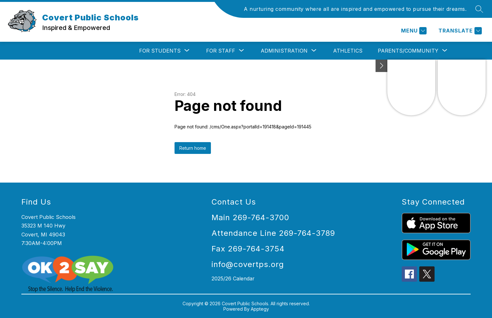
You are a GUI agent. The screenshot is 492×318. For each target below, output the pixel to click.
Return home (192, 148)
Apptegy (260, 309)
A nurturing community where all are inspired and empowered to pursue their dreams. (355, 9)
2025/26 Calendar (233, 278)
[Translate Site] (459, 31)
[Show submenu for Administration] (284, 50)
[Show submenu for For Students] (160, 50)
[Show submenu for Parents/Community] (408, 50)
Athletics (347, 50)
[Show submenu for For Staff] (220, 50)
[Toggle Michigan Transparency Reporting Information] (382, 66)
